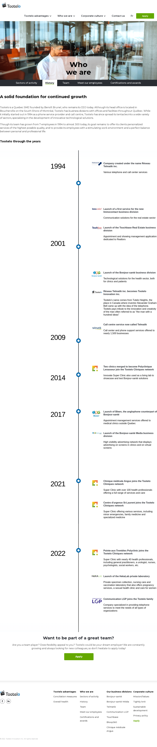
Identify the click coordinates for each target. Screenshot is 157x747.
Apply (145, 16)
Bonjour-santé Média (118, 701)
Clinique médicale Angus (116, 729)
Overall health (60, 701)
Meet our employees (91, 712)
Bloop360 (112, 722)
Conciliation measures (65, 696)
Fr (132, 16)
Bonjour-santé (114, 696)
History (84, 701)
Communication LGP (118, 712)
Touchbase (112, 717)
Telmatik (111, 707)
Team (83, 707)
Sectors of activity (89, 696)
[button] (38, 16)
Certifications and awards (89, 719)
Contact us (118, 16)
